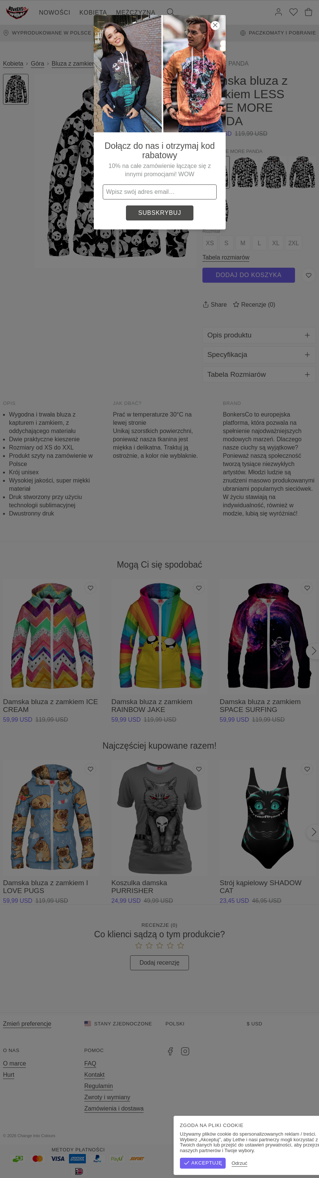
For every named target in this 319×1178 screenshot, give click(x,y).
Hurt (8, 1075)
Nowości (54, 12)
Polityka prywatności (288, 1135)
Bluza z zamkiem (74, 63)
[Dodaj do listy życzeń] (90, 588)
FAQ (90, 1063)
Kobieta (93, 12)
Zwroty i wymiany (107, 1097)
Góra (37, 63)
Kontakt (94, 1075)
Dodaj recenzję (159, 962)
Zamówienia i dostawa (114, 1108)
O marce (14, 1063)
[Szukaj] (170, 12)
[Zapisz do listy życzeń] (308, 275)
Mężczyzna (136, 12)
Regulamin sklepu (233, 1135)
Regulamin (98, 1086)
